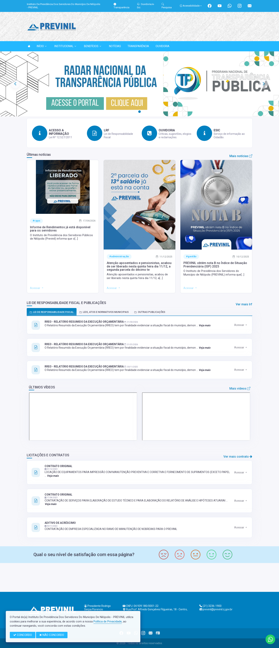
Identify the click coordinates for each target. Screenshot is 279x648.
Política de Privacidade (107, 621)
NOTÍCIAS (115, 46)
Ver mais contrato (237, 456)
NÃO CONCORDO (51, 635)
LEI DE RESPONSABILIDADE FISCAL (51, 312)
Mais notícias (240, 156)
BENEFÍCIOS (92, 46)
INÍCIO (42, 46)
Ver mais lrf (244, 304)
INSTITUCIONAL (65, 46)
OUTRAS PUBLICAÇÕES (149, 312)
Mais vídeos (239, 388)
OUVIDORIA (162, 46)
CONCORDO (22, 635)
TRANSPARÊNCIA (138, 46)
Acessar (240, 324)
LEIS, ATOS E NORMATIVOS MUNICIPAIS (104, 312)
